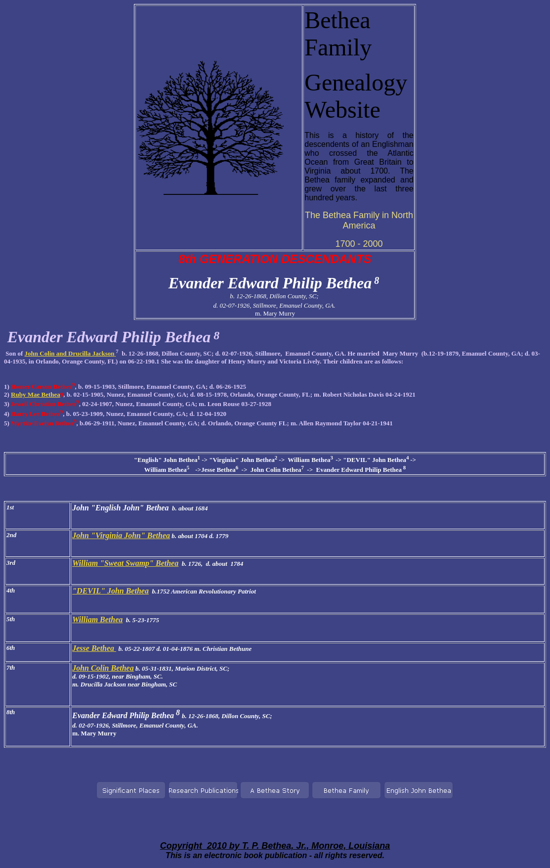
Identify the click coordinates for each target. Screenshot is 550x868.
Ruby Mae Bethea (35, 394)
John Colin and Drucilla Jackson (70, 353)
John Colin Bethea (102, 668)
